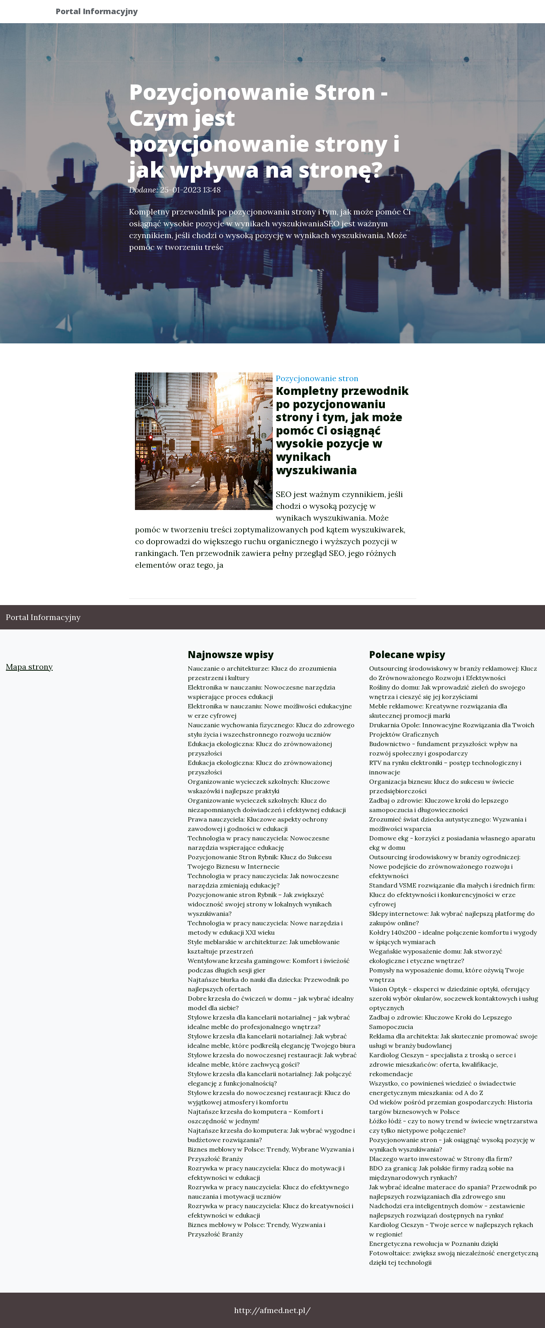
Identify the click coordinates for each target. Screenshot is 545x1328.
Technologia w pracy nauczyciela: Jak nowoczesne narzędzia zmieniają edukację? (263, 880)
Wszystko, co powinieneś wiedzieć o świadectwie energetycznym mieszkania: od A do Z (442, 1088)
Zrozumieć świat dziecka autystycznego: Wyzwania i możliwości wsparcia (448, 824)
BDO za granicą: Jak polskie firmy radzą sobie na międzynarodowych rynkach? (441, 1172)
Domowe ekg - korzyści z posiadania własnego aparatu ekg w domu (452, 842)
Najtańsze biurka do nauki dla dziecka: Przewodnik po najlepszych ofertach (268, 984)
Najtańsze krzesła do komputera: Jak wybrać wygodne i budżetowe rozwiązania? (271, 1135)
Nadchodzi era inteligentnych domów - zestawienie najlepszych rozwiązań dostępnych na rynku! (447, 1210)
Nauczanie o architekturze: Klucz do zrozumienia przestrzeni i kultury (262, 673)
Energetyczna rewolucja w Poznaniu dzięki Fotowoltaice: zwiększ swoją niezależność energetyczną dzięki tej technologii (453, 1253)
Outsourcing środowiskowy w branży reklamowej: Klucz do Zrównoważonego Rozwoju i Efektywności (453, 673)
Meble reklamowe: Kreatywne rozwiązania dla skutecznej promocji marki (438, 710)
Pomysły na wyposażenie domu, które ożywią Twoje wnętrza (446, 974)
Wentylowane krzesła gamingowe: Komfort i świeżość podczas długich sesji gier (269, 965)
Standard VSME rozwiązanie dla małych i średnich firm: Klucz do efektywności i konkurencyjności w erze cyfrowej (452, 894)
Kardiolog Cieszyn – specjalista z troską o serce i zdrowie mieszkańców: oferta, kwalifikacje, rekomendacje (442, 1064)
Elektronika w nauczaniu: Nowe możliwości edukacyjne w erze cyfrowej (270, 710)
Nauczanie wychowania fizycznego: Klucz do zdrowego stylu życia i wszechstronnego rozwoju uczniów (271, 729)
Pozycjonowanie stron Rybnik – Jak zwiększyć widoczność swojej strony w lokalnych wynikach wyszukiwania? (260, 904)
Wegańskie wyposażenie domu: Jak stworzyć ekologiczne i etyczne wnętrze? (436, 956)
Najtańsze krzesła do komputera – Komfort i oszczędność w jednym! (255, 1116)
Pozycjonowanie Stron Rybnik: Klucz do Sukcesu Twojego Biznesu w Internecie (260, 861)
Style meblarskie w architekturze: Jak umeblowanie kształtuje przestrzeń (264, 946)
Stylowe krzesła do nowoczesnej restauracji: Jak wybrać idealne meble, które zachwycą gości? (272, 1059)
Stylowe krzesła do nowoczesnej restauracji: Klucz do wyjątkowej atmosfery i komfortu (269, 1097)
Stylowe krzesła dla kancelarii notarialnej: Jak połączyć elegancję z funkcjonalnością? (270, 1078)
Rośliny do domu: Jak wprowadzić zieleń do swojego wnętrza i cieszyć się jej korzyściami (447, 692)
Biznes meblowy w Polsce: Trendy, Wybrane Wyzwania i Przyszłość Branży (271, 1154)
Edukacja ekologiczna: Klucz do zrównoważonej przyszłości (260, 748)
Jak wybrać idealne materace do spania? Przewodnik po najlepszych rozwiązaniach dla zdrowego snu (453, 1191)
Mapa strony (29, 666)
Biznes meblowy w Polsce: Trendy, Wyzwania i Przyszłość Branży (256, 1229)
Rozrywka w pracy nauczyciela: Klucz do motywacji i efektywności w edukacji (266, 1172)
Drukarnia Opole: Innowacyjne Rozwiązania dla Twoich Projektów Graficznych (451, 729)
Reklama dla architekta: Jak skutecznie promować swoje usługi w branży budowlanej (453, 1040)
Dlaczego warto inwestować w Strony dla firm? (440, 1159)
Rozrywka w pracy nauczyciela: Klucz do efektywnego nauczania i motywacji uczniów (268, 1191)
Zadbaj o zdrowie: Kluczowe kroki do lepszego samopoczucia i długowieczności (438, 805)
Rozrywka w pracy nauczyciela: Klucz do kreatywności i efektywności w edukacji (270, 1210)
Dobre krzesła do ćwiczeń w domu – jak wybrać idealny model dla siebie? (270, 1003)
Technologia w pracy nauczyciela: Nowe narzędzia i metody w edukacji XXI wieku (265, 927)
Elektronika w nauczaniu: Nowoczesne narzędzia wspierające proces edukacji (261, 692)
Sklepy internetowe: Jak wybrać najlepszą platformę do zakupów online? (452, 918)
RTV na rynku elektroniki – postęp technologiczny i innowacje (445, 767)
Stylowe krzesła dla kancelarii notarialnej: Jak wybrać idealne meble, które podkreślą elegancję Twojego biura (271, 1040)
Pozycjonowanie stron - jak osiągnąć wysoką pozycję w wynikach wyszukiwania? (452, 1144)
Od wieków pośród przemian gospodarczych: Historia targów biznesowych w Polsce (450, 1106)
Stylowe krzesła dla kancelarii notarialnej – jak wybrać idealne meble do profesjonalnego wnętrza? (269, 1022)
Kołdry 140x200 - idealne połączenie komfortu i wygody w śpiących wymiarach (453, 937)
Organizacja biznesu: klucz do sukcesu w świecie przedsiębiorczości (441, 786)
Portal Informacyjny (103, 12)
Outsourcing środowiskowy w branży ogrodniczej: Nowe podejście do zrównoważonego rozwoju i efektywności (445, 866)
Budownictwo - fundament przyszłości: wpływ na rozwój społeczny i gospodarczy (443, 748)
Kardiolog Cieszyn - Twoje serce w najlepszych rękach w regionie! (451, 1229)
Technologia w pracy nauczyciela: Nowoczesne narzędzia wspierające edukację (258, 842)
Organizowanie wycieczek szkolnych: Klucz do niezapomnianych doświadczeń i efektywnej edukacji (267, 805)
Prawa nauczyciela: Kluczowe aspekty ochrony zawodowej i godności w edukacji (257, 824)
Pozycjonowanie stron (317, 378)
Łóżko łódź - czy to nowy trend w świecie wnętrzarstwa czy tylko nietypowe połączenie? (453, 1125)
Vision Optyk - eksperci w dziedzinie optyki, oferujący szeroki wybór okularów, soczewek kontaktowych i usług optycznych (453, 998)
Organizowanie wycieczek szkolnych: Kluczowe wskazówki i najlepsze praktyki (259, 786)
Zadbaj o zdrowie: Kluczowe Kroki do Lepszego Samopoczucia (440, 1022)
